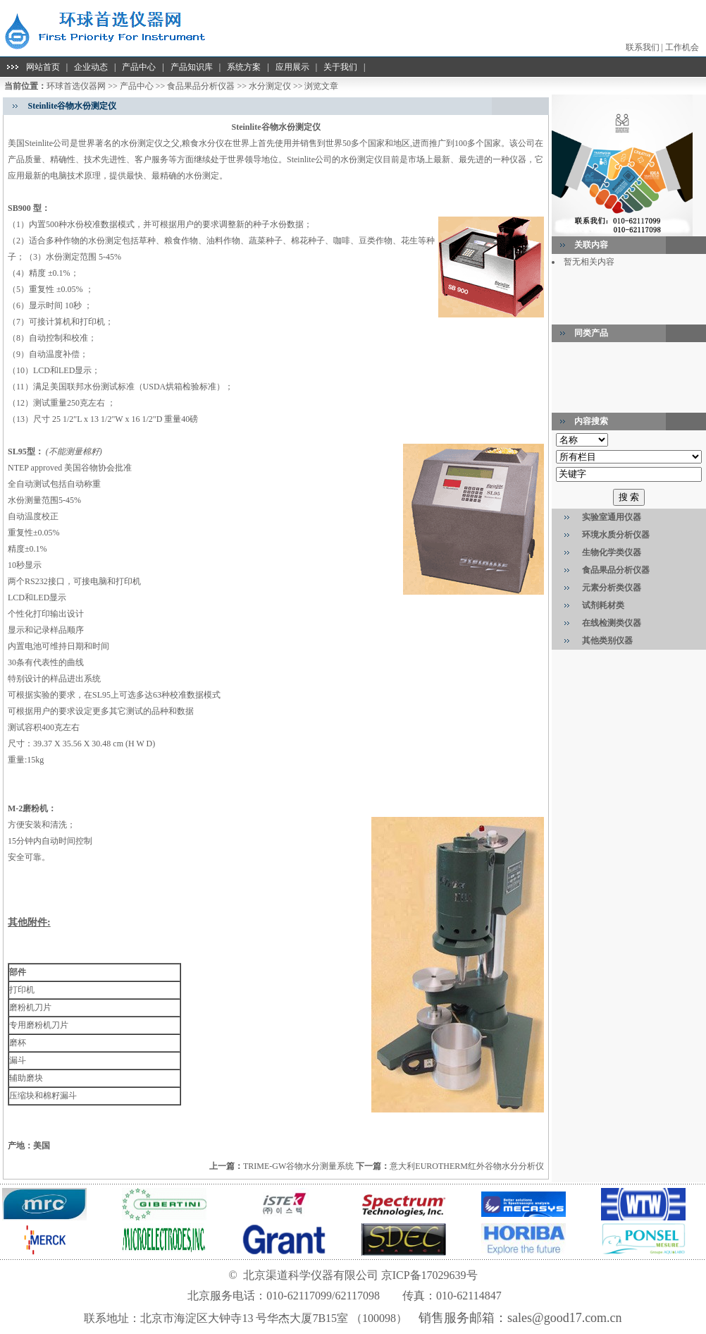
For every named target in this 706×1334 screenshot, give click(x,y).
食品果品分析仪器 (201, 86)
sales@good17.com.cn (564, 1318)
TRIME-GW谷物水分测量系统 (298, 1166)
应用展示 (292, 67)
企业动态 (91, 67)
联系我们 (642, 47)
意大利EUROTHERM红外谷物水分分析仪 (467, 1166)
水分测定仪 (270, 86)
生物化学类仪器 (611, 552)
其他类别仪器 (607, 640)
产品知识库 (192, 67)
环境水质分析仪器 (616, 535)
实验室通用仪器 (611, 517)
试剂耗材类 (603, 605)
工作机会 (682, 47)
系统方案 (244, 67)
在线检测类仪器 (611, 623)
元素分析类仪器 (611, 588)
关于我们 (340, 67)
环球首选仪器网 (76, 86)
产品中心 (139, 67)
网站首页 (43, 67)
